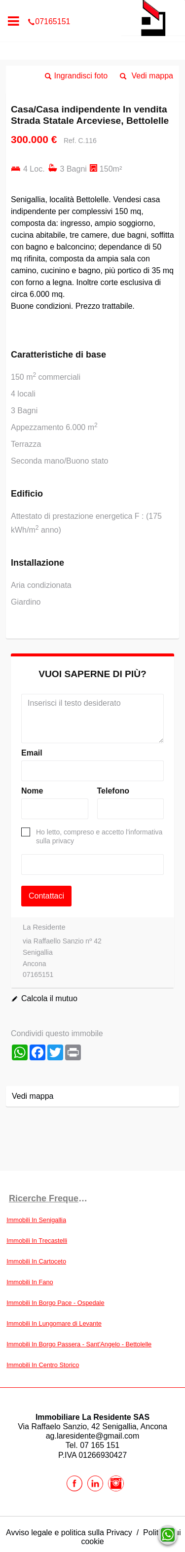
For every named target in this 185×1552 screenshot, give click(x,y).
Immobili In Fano (29, 1282)
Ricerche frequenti (49, 1198)
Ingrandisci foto (81, 76)
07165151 (92, 7)
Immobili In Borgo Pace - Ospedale (55, 1302)
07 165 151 (99, 1445)
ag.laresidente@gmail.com (93, 1436)
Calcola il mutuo (49, 998)
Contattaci (46, 896)
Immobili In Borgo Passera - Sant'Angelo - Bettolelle (78, 1344)
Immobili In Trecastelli (36, 1240)
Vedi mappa (152, 76)
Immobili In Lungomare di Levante (54, 1323)
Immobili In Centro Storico (42, 1365)
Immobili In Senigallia (36, 1220)
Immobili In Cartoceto (36, 1261)
